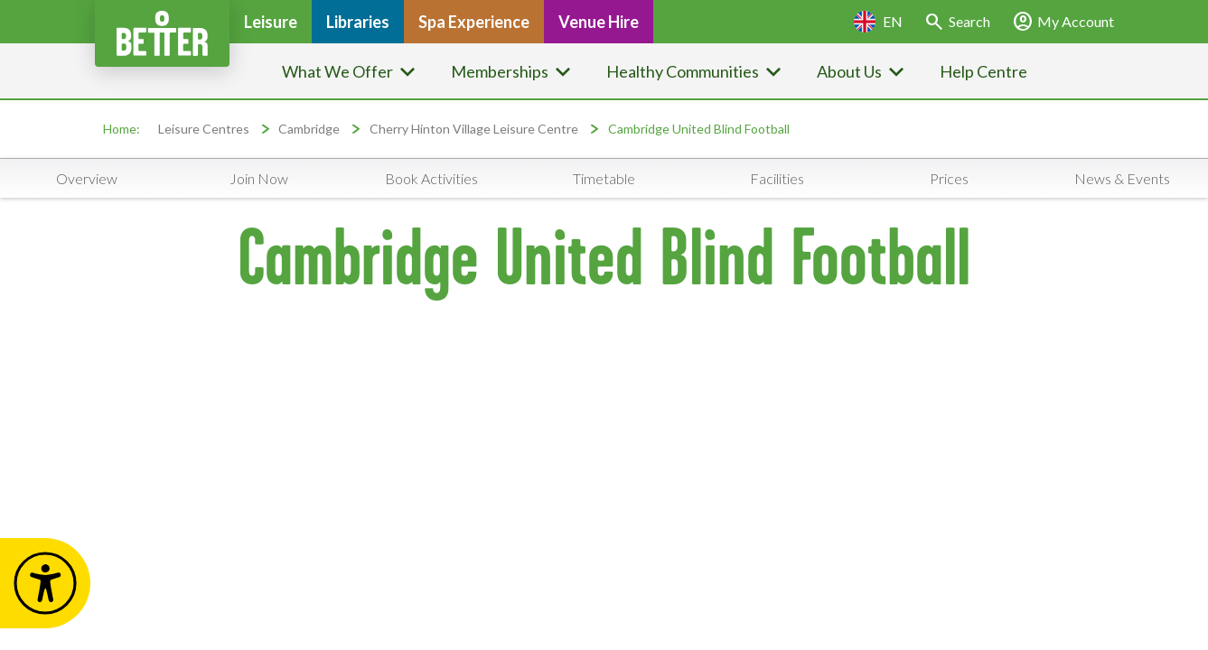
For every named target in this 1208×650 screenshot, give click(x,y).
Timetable (604, 178)
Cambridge (309, 128)
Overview (86, 178)
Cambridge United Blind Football (699, 128)
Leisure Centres (203, 128)
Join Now (258, 178)
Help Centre (983, 71)
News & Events (1122, 178)
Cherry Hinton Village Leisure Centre (474, 128)
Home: (121, 128)
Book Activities (431, 178)
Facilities (777, 178)
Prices (949, 178)
